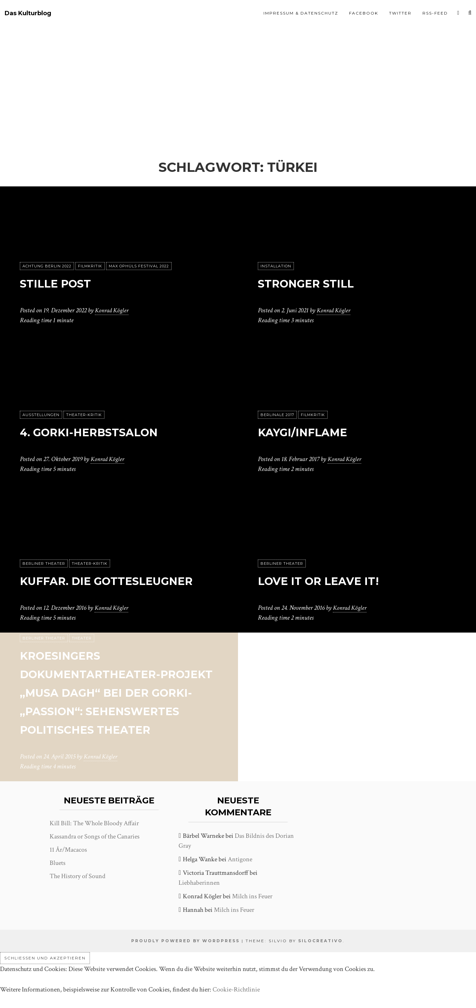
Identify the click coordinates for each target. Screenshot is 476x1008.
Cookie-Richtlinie (236, 989)
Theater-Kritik (84, 414)
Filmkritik (90, 266)
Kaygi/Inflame (313, 431)
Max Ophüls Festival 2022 (139, 266)
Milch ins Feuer (252, 896)
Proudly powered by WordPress (185, 940)
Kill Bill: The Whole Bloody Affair (94, 823)
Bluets (57, 863)
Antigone (240, 859)
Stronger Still (317, 283)
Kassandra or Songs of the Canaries (94, 836)
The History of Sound (77, 876)
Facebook (363, 13)
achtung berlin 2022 (46, 266)
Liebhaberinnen (199, 882)
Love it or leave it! (331, 580)
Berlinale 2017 (277, 414)
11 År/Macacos (68, 849)
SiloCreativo (320, 940)
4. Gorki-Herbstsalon (105, 431)
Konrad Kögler (113, 310)
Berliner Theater (43, 545)
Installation (275, 266)
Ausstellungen (41, 414)
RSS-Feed (435, 13)
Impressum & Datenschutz (300, 13)
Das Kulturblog (28, 13)
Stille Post (63, 283)
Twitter (400, 13)
